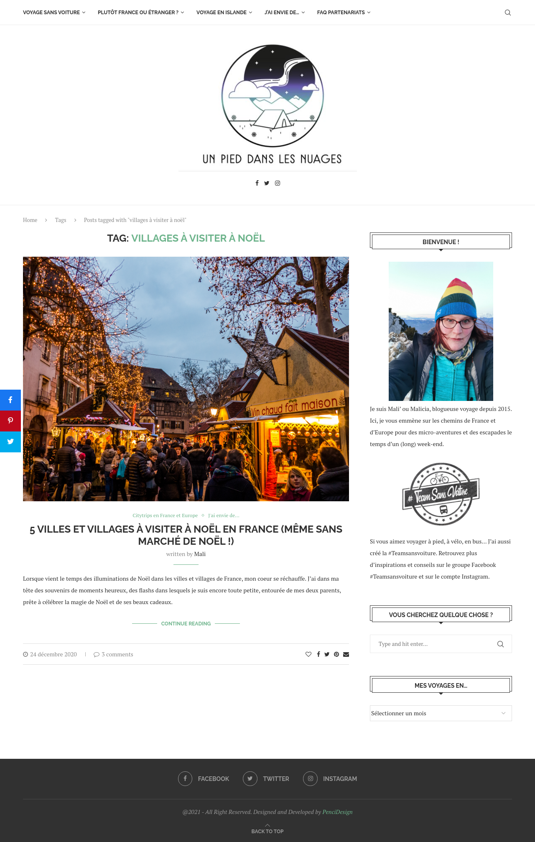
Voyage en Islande (221, 12)
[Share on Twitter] (327, 652)
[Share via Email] (346, 652)
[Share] (10, 400)
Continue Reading (186, 623)
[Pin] (10, 421)
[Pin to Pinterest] (336, 652)
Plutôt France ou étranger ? (138, 12)
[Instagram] (277, 184)
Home (30, 220)
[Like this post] (308, 652)
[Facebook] (257, 184)
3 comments (113, 652)
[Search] (508, 12)
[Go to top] (268, 831)
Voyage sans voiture (51, 12)
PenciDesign (337, 812)
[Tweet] (10, 441)
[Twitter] (267, 184)
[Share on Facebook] (318, 652)
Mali (200, 554)
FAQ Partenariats (341, 12)
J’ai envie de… (282, 12)
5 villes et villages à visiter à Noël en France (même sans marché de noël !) (186, 535)
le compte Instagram (461, 576)
